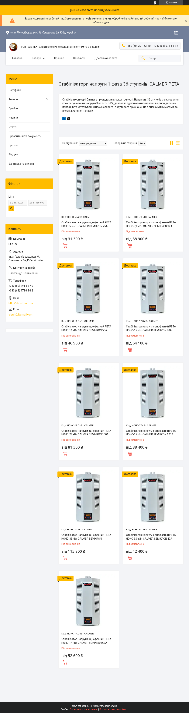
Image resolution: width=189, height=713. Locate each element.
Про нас (59, 58)
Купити (65, 245)
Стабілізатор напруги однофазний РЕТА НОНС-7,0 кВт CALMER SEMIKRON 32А (151, 224)
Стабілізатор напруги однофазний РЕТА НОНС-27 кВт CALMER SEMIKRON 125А (151, 432)
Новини (13, 117)
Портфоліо (15, 90)
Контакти (79, 58)
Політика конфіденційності (113, 709)
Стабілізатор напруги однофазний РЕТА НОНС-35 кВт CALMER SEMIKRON (86, 536)
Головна (17, 58)
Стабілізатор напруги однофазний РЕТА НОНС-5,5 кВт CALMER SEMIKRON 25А (86, 224)
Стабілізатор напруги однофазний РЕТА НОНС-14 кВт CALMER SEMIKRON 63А (86, 640)
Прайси (13, 108)
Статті (12, 126)
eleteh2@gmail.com (21, 314)
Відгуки (13, 154)
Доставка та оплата (21, 163)
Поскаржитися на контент (84, 709)
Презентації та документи (25, 136)
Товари (36, 58)
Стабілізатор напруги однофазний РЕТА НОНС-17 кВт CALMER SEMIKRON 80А (151, 328)
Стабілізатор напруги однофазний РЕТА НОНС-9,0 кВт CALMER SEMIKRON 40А (151, 536)
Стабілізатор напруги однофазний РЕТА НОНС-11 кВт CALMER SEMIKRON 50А (86, 328)
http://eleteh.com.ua (21, 303)
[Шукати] (143, 58)
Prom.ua (112, 706)
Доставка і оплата (105, 58)
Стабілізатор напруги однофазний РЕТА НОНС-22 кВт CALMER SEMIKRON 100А (86, 432)
